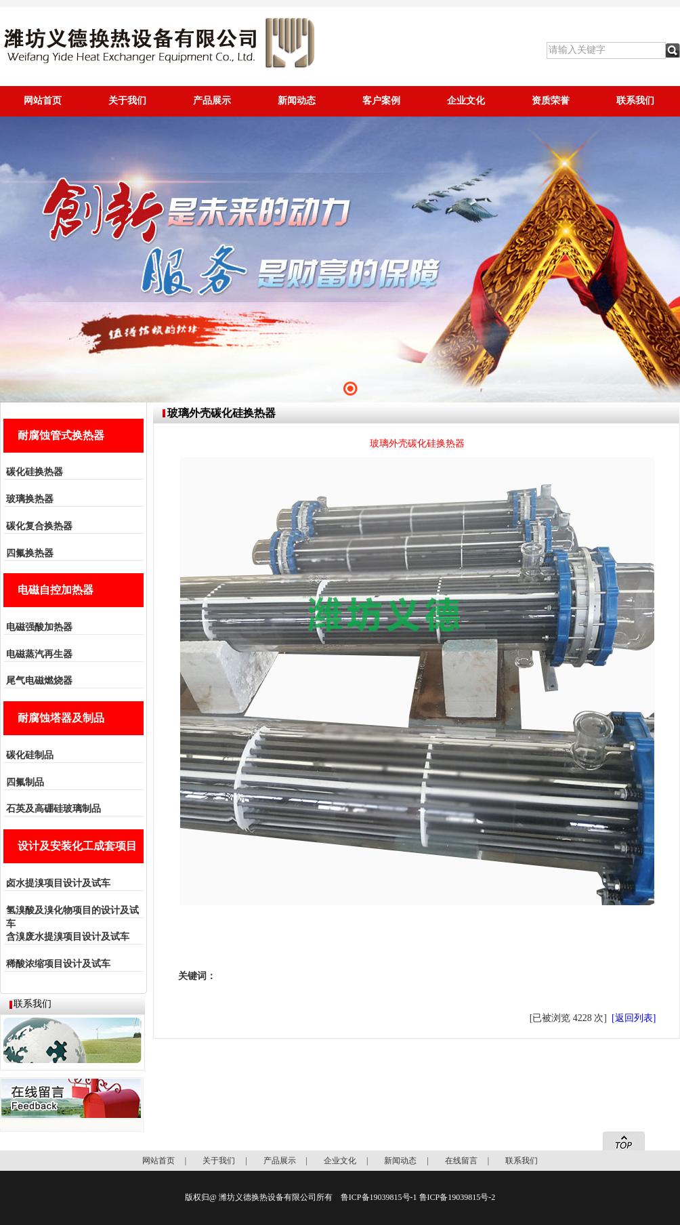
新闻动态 (297, 101)
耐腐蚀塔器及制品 (61, 718)
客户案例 (381, 101)
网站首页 (43, 101)
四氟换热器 (30, 553)
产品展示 (212, 101)
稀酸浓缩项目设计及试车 (58, 964)
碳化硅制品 (30, 755)
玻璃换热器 (30, 499)
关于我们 (127, 101)
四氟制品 (25, 782)
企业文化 (466, 101)
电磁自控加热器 (55, 590)
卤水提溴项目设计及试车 (58, 883)
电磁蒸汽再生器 (39, 654)
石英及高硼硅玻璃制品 (53, 809)
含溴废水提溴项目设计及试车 (67, 937)
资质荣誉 (551, 101)
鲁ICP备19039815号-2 (457, 1197)
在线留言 (461, 1160)
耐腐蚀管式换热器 (61, 435)
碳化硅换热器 (34, 472)
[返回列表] (634, 1018)
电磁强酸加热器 (39, 627)
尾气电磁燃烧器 (39, 681)
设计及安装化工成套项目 (77, 846)
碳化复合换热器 (39, 526)
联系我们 (635, 101)
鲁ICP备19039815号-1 (379, 1197)
